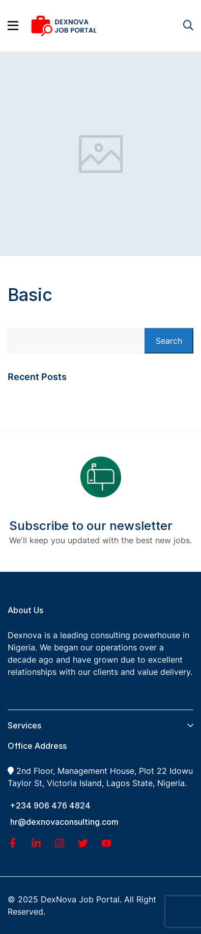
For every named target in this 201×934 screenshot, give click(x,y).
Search (169, 341)
